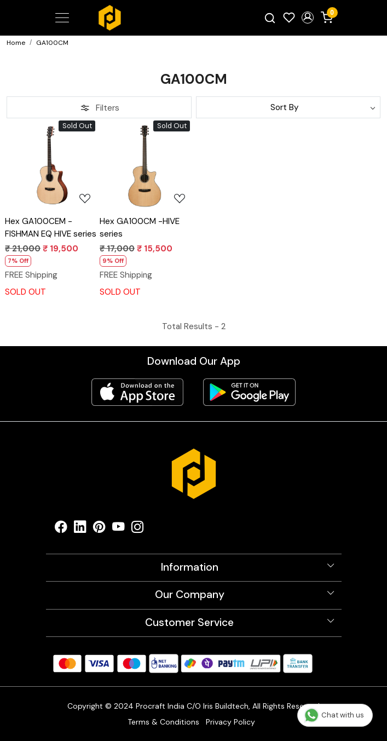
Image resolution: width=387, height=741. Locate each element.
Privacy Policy (230, 722)
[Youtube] (118, 529)
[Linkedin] (80, 529)
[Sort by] (288, 107)
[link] (269, 18)
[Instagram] (137, 529)
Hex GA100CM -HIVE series (140, 227)
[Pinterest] (99, 529)
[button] (307, 18)
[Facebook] (61, 529)
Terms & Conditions (163, 722)
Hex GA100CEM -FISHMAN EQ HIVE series (50, 227)
